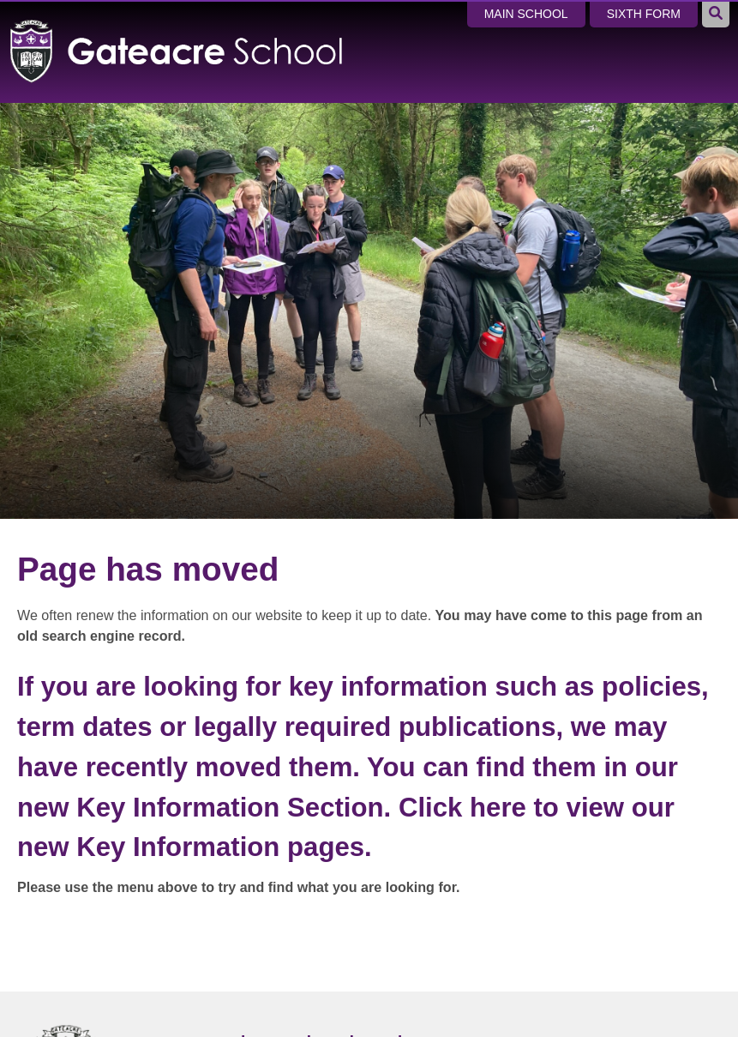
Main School (526, 14)
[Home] (177, 27)
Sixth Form (644, 14)
